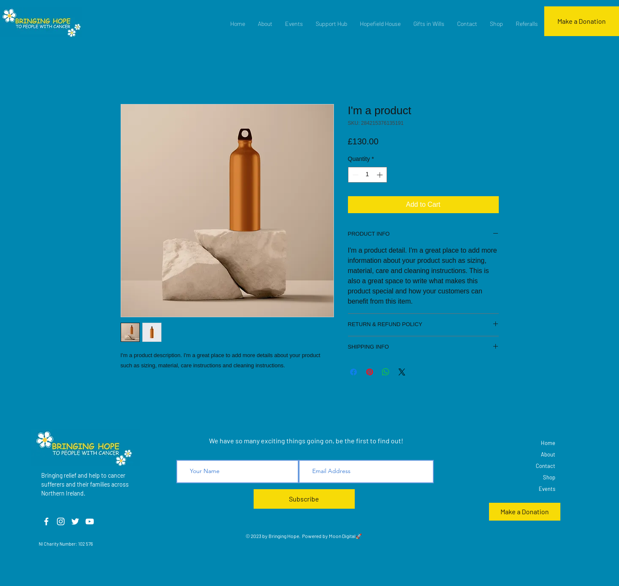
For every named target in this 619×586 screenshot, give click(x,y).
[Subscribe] (304, 499)
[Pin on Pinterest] (370, 372)
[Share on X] (402, 372)
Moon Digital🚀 (345, 536)
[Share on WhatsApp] (386, 372)
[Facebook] (46, 521)
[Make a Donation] (581, 21)
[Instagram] (61, 521)
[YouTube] (90, 521)
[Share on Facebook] (353, 372)
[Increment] (380, 174)
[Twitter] (75, 521)
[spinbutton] (367, 174)
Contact (545, 465)
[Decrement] (354, 174)
